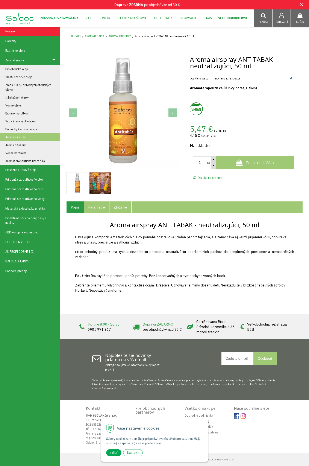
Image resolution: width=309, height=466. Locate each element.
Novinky (10, 32)
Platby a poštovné (133, 18)
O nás (207, 18)
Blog (88, 18)
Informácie (188, 18)
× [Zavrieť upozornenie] (302, 4)
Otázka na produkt (208, 178)
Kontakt (105, 18)
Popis (75, 207)
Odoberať (265, 359)
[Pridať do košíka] (255, 163)
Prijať (113, 452)
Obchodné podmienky (199, 416)
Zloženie (120, 207)
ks (208, 162)
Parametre (96, 207)
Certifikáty (163, 18)
